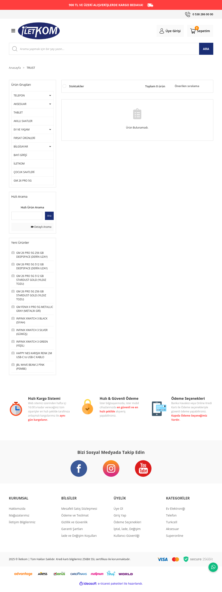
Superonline (174, 541)
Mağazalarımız (19, 520)
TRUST (32, 69)
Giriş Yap (120, 520)
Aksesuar (172, 534)
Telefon (171, 520)
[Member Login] (166, 32)
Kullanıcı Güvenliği (126, 541)
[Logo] (39, 31)
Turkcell (171, 527)
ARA (206, 50)
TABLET (18, 113)
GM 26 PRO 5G (23, 182)
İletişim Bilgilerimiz (22, 527)
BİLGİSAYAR (21, 147)
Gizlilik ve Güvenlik (74, 527)
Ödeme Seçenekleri (127, 527)
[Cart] (199, 32)
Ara (49, 217)
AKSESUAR (20, 105)
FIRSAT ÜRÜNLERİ (24, 139)
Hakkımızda (17, 513)
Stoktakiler (76, 87)
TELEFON (19, 96)
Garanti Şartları (72, 534)
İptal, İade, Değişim (127, 534)
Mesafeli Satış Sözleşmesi (79, 513)
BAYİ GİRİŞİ (20, 156)
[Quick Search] (27, 217)
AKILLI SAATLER (23, 122)
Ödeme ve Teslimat (75, 520)
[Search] (111, 50)
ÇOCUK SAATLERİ (24, 173)
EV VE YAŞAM (22, 130)
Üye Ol (118, 513)
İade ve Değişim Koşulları (79, 541)
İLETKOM (19, 164)
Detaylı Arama (41, 228)
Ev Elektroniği (175, 513)
